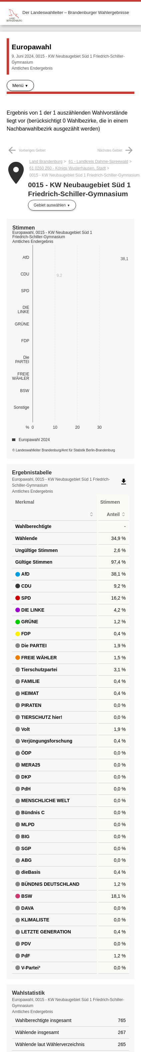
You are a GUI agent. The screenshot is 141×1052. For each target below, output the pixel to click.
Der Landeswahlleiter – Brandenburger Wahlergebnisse (75, 12)
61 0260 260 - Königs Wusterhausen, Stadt (67, 168)
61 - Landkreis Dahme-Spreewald (98, 161)
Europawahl (31, 47)
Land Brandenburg (45, 161)
